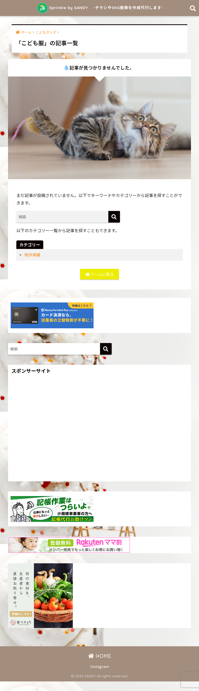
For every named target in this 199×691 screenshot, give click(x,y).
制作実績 (33, 264)
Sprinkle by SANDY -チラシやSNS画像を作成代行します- (100, 12)
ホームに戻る (99, 283)
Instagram (99, 676)
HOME (99, 665)
